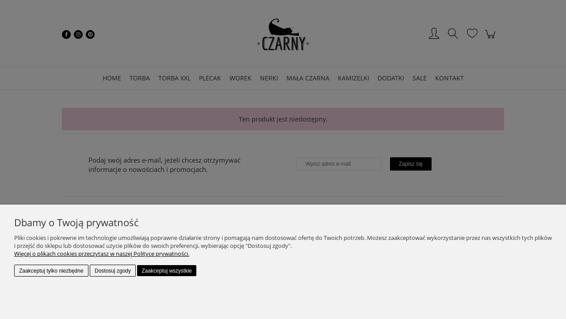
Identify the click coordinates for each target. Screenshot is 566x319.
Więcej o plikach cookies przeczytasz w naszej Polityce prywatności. (101, 254)
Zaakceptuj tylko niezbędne (51, 271)
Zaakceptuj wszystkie (166, 271)
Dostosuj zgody (113, 271)
